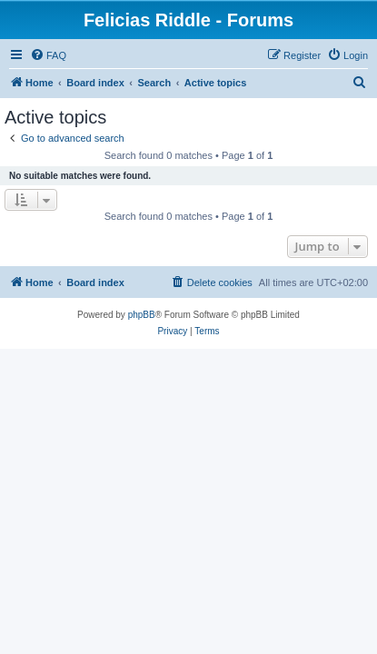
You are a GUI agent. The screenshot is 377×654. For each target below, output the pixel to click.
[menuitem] (48, 55)
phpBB (141, 315)
